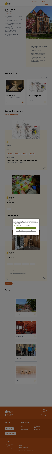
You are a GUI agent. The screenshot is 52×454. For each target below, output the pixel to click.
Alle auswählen (26, 228)
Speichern (31, 230)
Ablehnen (21, 230)
